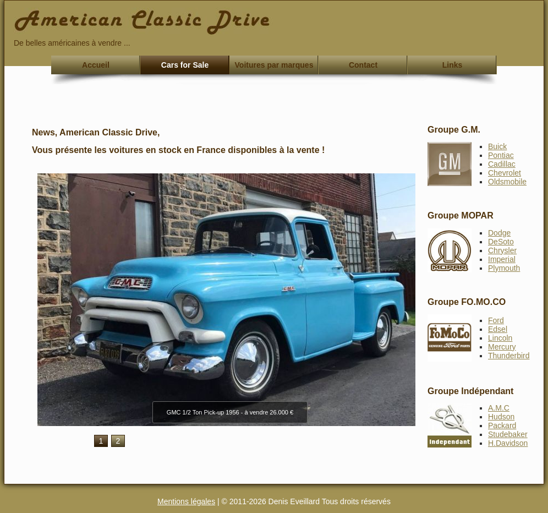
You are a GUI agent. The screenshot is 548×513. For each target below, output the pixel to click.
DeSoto (501, 241)
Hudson (501, 416)
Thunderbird (509, 355)
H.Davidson (508, 443)
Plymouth (504, 268)
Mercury (502, 346)
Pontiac (501, 155)
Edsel (497, 329)
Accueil (95, 65)
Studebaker (508, 434)
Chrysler (502, 250)
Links (452, 65)
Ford (496, 320)
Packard (502, 425)
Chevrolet (504, 172)
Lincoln (500, 338)
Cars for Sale (185, 65)
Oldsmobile (507, 181)
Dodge (499, 232)
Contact (363, 65)
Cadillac (502, 164)
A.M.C (498, 407)
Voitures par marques (274, 65)
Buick (497, 146)
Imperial (502, 259)
